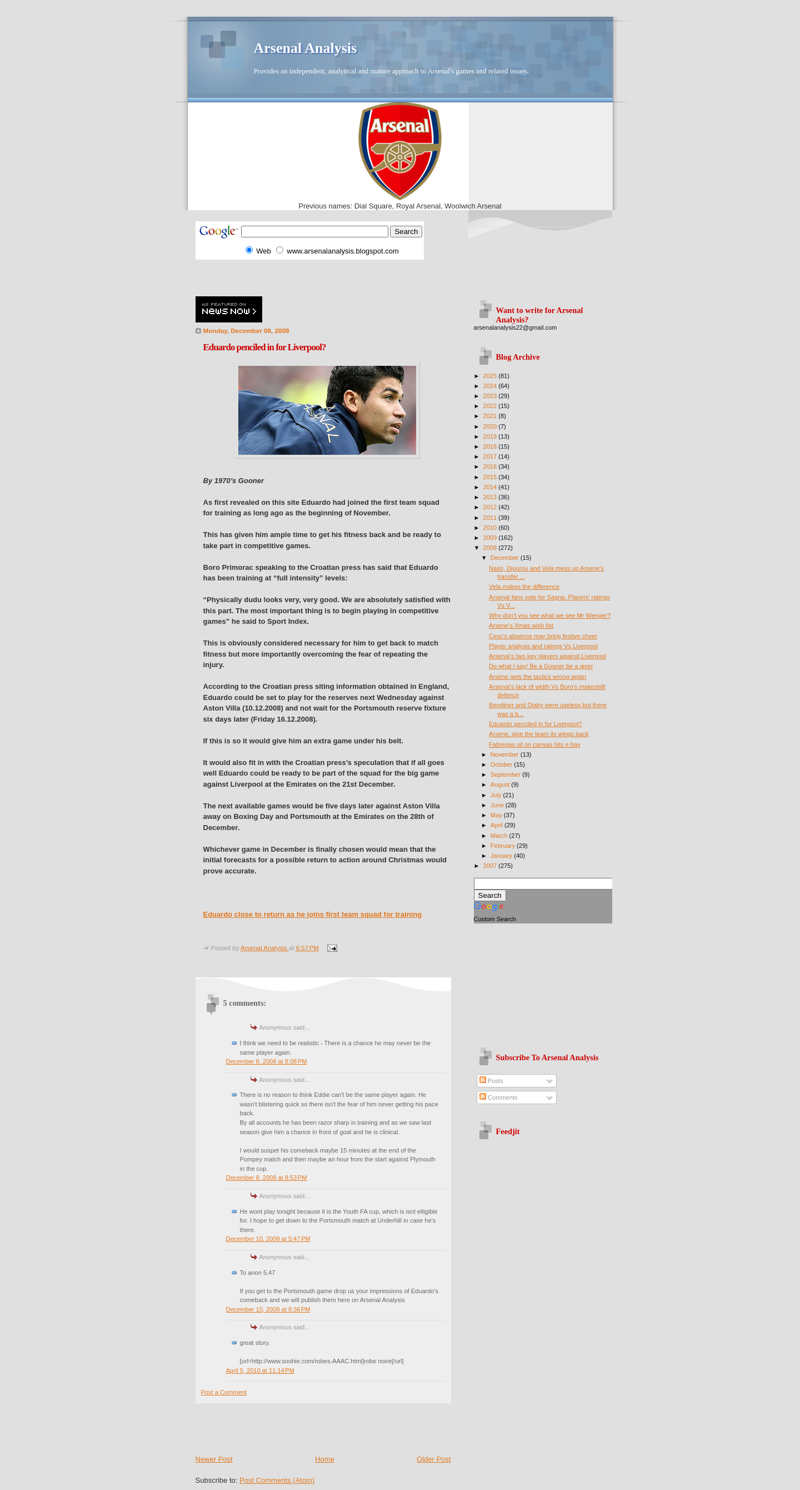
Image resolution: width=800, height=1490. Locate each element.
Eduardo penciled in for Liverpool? (535, 724)
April (497, 825)
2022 (491, 406)
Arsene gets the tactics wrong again (537, 676)
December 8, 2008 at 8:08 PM (266, 1061)
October (502, 764)
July (497, 795)
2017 (491, 456)
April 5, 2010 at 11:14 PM (260, 1370)
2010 (491, 527)
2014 (491, 487)
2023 (491, 396)
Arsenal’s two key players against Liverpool (547, 656)
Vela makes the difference (524, 586)
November (506, 754)
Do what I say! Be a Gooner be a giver (541, 666)
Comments (498, 1097)
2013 (491, 497)
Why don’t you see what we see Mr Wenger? (550, 615)
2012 (491, 507)
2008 (491, 547)
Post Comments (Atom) (276, 1480)
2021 (491, 416)
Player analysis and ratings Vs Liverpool (543, 646)
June (498, 805)
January (502, 855)
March (500, 835)
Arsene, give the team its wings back (538, 734)
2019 (491, 436)
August (501, 784)
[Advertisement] (326, 276)
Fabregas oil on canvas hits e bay (535, 744)
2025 (491, 375)
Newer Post (214, 1459)
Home (324, 1459)
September (506, 774)
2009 (491, 537)
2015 (491, 477)
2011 (491, 517)
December (506, 557)
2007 (491, 865)
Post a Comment (224, 1392)
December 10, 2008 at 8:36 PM (268, 1309)
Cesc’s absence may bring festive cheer (543, 636)
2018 (491, 446)
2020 (491, 426)
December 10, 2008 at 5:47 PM (268, 1238)
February (504, 845)
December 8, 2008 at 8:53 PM (266, 1177)
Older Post (434, 1459)
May (497, 815)
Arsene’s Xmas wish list (521, 625)
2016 (491, 466)
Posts (491, 1080)
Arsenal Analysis (305, 48)
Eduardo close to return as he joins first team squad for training (312, 914)
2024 (491, 386)
